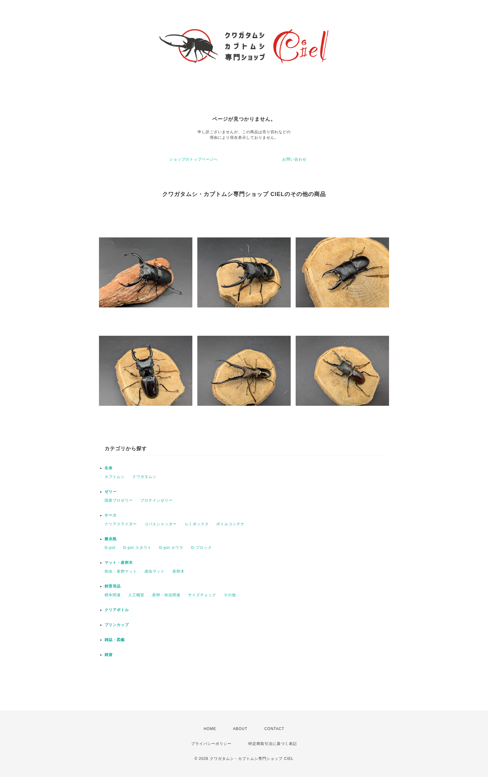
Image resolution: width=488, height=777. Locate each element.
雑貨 (109, 655)
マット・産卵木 (119, 562)
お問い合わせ (294, 159)
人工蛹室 (136, 595)
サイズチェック (202, 595)
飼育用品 (113, 586)
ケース (111, 515)
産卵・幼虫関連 (166, 595)
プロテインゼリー (156, 500)
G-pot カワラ (171, 547)
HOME (210, 729)
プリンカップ (117, 625)
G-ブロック (201, 547)
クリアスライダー (121, 524)
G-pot (110, 547)
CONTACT (274, 729)
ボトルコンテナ (230, 524)
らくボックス (197, 524)
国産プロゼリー (119, 500)
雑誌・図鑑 (115, 640)
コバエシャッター (160, 524)
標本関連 (113, 595)
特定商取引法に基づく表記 (272, 744)
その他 (230, 595)
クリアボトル (117, 610)
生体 (109, 468)
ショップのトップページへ (193, 159)
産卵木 (178, 571)
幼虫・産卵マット (121, 571)
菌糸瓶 (111, 539)
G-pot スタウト (137, 547)
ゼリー (111, 491)
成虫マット (154, 571)
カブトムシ (115, 477)
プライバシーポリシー (211, 744)
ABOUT (240, 729)
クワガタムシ (144, 477)
